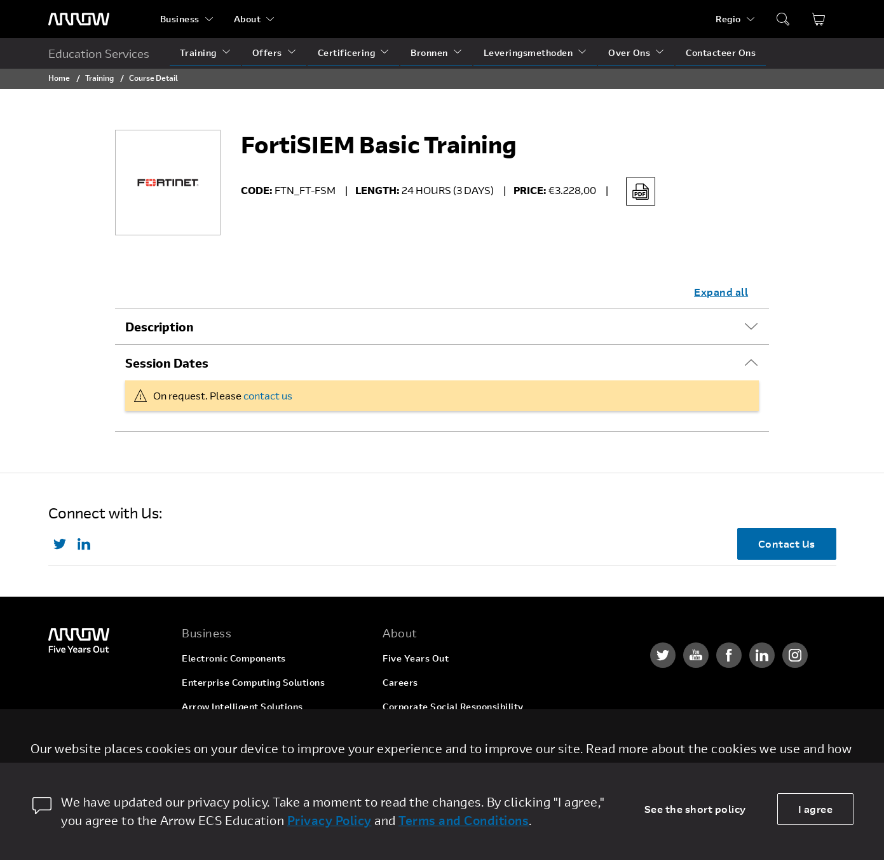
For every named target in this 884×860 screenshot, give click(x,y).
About (247, 19)
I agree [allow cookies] (815, 808)
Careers (400, 682)
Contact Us (786, 543)
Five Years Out (416, 658)
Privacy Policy (329, 820)
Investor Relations (424, 731)
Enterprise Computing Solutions (253, 682)
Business (180, 19)
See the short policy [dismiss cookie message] (695, 808)
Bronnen (429, 52)
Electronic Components (234, 658)
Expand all (721, 291)
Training (198, 52)
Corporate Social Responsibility (453, 706)
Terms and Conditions (463, 820)
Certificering (347, 52)
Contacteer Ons (721, 52)
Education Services (98, 53)
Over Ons (629, 52)
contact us (267, 395)
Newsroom (406, 755)
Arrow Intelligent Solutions (242, 706)
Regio (728, 19)
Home (59, 78)
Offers (267, 52)
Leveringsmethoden (528, 52)
